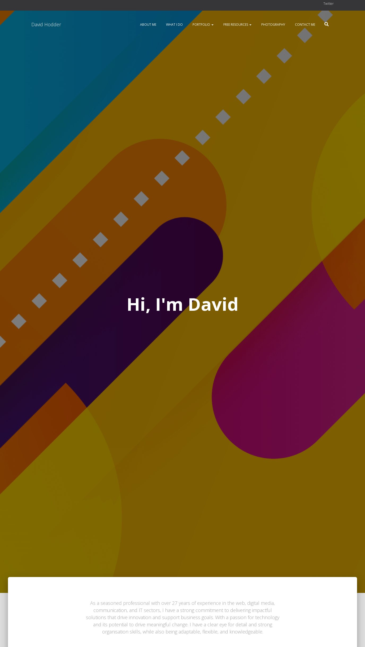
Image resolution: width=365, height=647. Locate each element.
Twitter (328, 3)
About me (147, 24)
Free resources (237, 24)
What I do (174, 24)
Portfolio (203, 24)
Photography (272, 24)
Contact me (304, 24)
